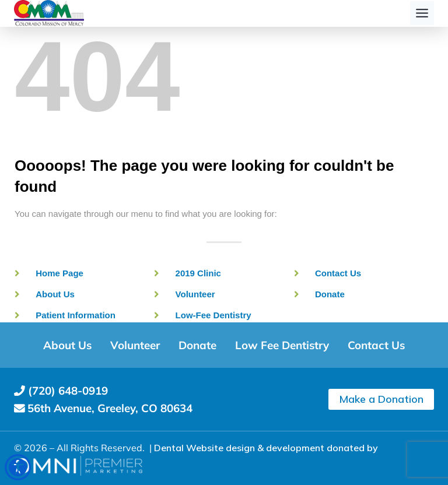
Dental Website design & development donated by (266, 448)
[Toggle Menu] (422, 13)
